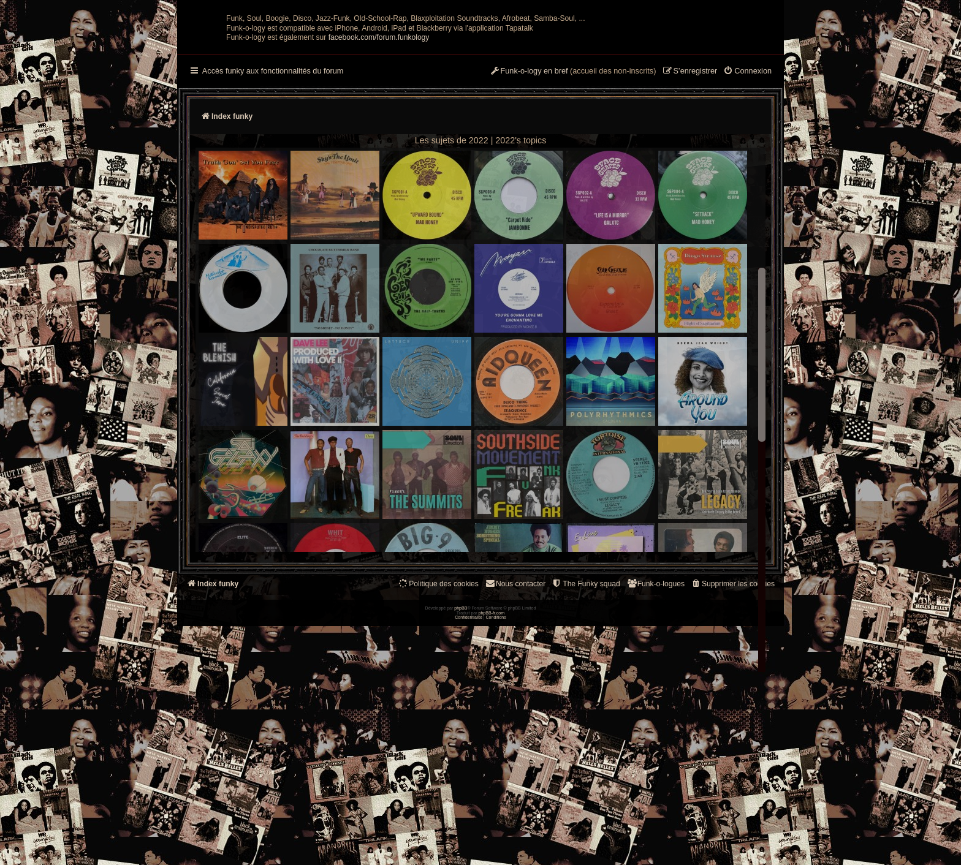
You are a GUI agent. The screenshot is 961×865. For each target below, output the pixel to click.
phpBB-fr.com (492, 851)
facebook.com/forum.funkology (379, 157)
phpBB (460, 847)
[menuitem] (747, 191)
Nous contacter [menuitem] (515, 703)
